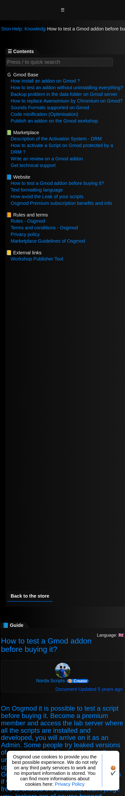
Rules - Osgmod (28, 221)
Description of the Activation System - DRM (56, 138)
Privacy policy (25, 234)
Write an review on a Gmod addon (47, 158)
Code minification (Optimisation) (44, 114)
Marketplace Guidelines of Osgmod (48, 241)
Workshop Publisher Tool (37, 258)
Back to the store (30, 596)
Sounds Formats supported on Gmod (50, 107)
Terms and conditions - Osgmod (44, 227)
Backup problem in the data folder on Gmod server (64, 94)
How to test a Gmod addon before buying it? (57, 183)
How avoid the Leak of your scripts (47, 196)
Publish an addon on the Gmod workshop (54, 120)
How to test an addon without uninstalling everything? (67, 87)
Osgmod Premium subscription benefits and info (61, 203)
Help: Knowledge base (36, 28)
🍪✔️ (113, 771)
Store (7, 28)
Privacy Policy (69, 784)
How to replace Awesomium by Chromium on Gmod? (67, 100)
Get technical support (33, 165)
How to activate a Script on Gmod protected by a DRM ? (62, 149)
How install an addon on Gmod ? (45, 81)
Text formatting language (37, 189)
